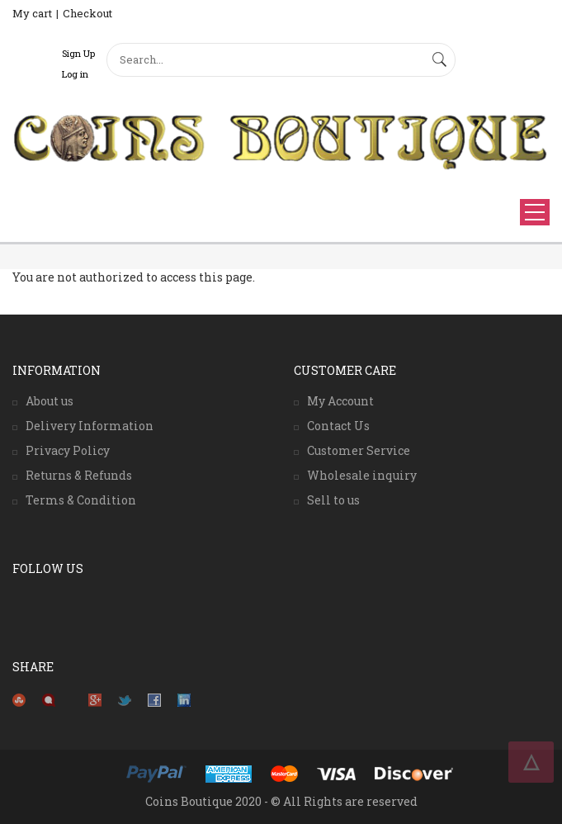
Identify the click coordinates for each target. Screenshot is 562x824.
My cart (32, 13)
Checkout (87, 13)
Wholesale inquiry (362, 475)
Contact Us (338, 425)
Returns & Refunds (79, 475)
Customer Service (358, 450)
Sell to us (333, 500)
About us (49, 401)
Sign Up (78, 53)
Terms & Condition (81, 500)
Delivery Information (89, 425)
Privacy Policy (68, 450)
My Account (340, 401)
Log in (75, 74)
